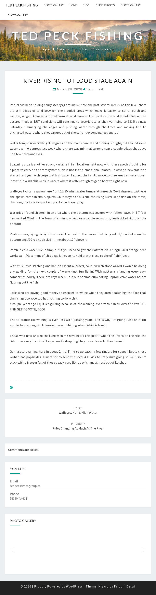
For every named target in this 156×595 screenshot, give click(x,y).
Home (73, 5)
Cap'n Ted (95, 89)
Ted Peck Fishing (21, 5)
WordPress (74, 586)
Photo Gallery (54, 5)
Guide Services (105, 5)
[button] (13, 549)
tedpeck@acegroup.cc (25, 486)
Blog (86, 5)
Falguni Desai (124, 586)
